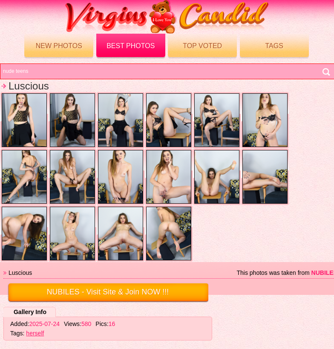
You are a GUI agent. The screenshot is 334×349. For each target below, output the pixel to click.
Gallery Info (30, 312)
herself (35, 333)
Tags (274, 45)
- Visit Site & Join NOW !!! (108, 292)
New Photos (59, 45)
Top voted (202, 45)
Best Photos (131, 45)
